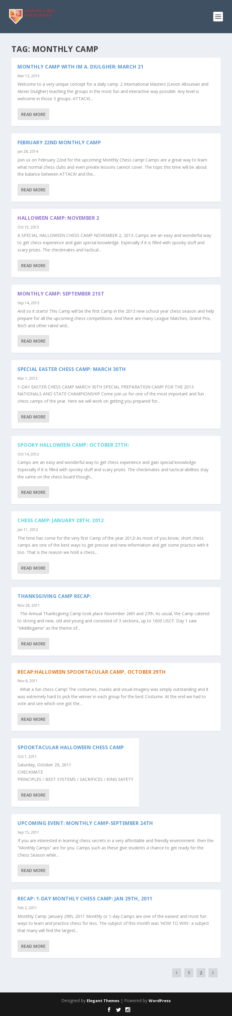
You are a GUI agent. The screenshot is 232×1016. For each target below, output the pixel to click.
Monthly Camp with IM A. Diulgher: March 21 (80, 66)
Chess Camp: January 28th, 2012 (61, 520)
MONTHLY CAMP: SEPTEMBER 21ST (61, 293)
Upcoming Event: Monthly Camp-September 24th (85, 823)
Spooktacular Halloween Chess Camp (71, 747)
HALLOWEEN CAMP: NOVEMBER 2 (58, 218)
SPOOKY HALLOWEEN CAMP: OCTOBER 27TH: (73, 445)
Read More (33, 114)
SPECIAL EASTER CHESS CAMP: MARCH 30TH (72, 369)
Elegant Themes (103, 1000)
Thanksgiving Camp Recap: (54, 596)
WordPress (160, 1000)
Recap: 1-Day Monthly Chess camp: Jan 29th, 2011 (85, 898)
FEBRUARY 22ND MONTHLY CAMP (59, 142)
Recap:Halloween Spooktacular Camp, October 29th (92, 672)
